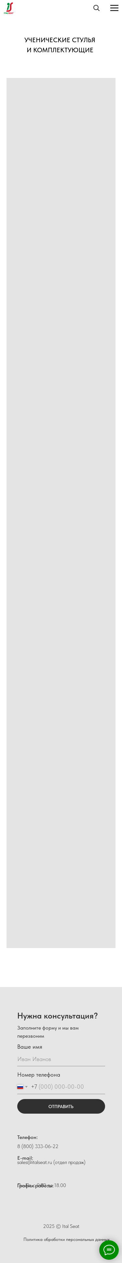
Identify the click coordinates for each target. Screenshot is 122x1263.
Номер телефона (38, 1074)
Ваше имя (29, 1046)
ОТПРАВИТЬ (61, 1106)
